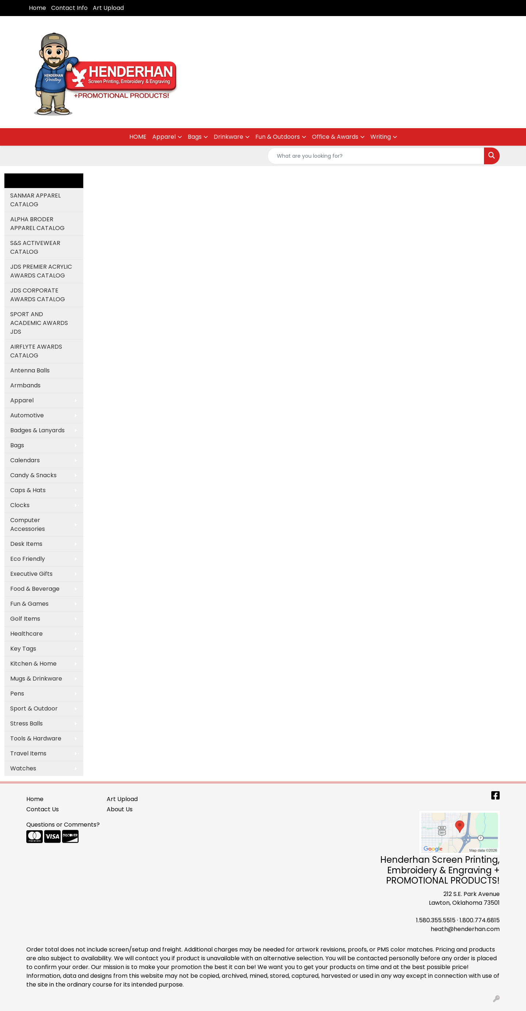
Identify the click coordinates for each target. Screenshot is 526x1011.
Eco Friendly (27, 559)
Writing (380, 137)
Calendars (25, 460)
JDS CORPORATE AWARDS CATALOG (37, 294)
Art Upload (108, 8)
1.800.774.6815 (480, 920)
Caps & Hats (28, 490)
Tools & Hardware (35, 738)
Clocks (20, 505)
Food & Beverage (35, 589)
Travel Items (28, 753)
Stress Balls (26, 723)
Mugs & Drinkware (36, 678)
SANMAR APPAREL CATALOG (35, 199)
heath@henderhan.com (465, 929)
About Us (120, 809)
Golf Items (25, 618)
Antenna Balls (30, 370)
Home (37, 8)
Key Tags (23, 648)
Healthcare (26, 633)
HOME (137, 137)
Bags (195, 137)
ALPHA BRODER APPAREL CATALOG (37, 223)
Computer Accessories (27, 524)
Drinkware (228, 137)
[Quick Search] (375, 156)
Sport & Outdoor (34, 708)
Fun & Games (29, 604)
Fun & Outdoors (277, 137)
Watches (23, 768)
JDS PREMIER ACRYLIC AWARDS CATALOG (41, 271)
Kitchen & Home (33, 663)
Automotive (27, 415)
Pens (17, 693)
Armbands (25, 385)
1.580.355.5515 (436, 920)
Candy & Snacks (33, 475)
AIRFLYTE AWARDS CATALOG (36, 351)
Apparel (164, 137)
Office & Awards (335, 137)
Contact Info (69, 8)
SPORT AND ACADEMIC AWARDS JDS (39, 323)
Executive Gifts (31, 574)
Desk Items (26, 544)
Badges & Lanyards (37, 430)
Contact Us (42, 809)
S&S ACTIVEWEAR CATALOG (35, 247)
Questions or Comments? (63, 824)
